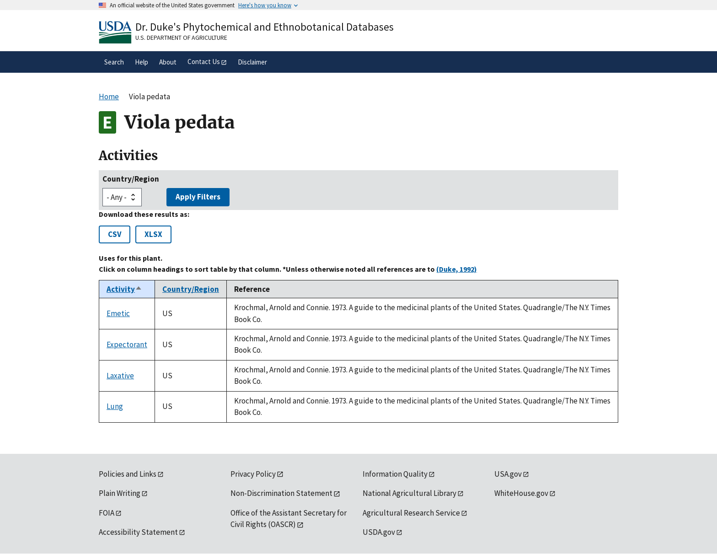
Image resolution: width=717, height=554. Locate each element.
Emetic (118, 313)
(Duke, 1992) (456, 269)
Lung (115, 406)
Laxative (120, 376)
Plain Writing (119, 493)
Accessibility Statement (138, 532)
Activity (124, 289)
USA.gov (508, 474)
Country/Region (130, 179)
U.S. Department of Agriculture (181, 37)
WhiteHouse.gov (521, 493)
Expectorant (127, 344)
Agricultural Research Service (411, 513)
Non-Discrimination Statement (281, 493)
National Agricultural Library (409, 493)
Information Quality (395, 474)
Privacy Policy (253, 474)
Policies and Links (127, 474)
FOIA (106, 513)
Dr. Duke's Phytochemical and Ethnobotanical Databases (264, 26)
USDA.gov (379, 532)
